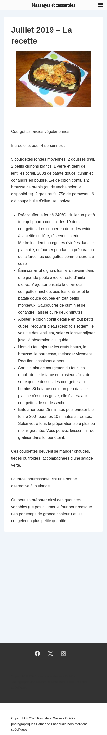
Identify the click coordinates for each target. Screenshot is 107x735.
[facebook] (37, 653)
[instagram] (63, 653)
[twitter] (50, 653)
